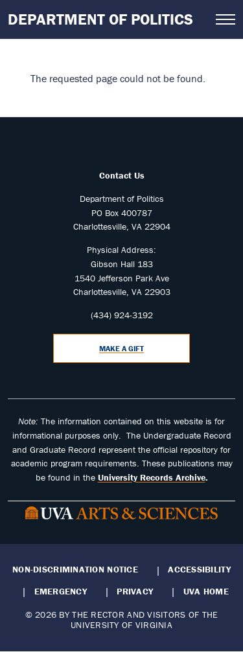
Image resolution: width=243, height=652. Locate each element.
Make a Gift (121, 348)
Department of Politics (100, 19)
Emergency (60, 591)
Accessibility (199, 569)
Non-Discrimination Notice (75, 569)
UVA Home (206, 591)
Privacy (135, 591)
